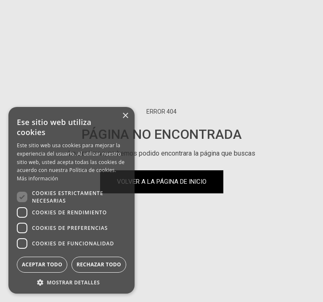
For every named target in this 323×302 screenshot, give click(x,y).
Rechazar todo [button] (99, 264)
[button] (71, 281)
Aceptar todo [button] (42, 264)
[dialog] (71, 200)
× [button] (125, 116)
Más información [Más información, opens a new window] (37, 178)
